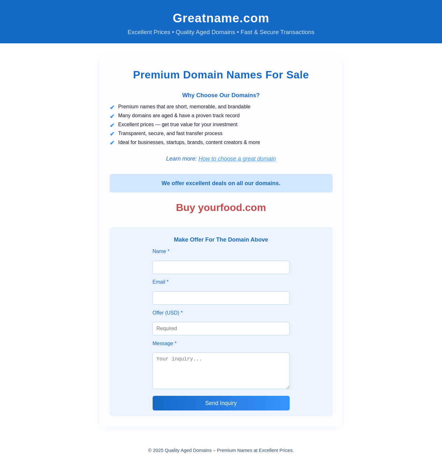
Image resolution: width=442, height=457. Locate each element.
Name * (161, 251)
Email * (161, 282)
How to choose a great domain (237, 159)
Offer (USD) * (168, 313)
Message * (165, 343)
